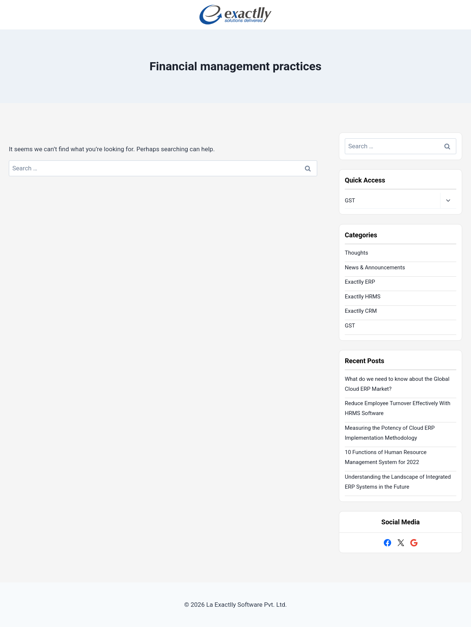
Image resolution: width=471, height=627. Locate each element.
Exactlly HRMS (362, 296)
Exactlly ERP (360, 282)
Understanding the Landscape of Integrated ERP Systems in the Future (398, 482)
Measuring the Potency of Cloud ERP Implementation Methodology (390, 433)
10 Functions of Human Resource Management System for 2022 (385, 457)
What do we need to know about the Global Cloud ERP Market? (397, 384)
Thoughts (356, 252)
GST (350, 200)
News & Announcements (375, 267)
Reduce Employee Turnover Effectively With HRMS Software (397, 408)
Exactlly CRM (361, 311)
